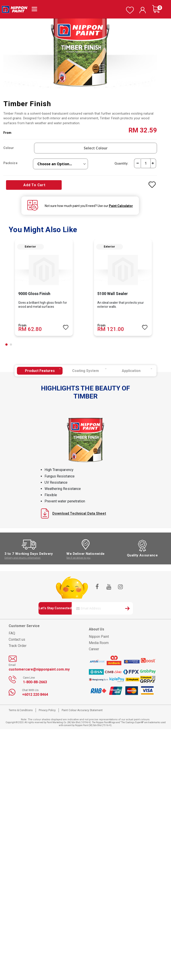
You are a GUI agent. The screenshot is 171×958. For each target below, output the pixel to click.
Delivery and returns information (22, 557)
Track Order (17, 646)
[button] (6, 344)
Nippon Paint (99, 636)
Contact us (17, 639)
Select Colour (96, 148)
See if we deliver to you (78, 557)
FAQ (12, 633)
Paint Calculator (121, 206)
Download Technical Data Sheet (73, 513)
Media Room (99, 643)
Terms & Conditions (21, 710)
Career (94, 649)
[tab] (40, 371)
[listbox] (60, 164)
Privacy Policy (47, 710)
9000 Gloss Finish (34, 293)
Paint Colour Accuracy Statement (82, 710)
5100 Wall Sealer (112, 293)
